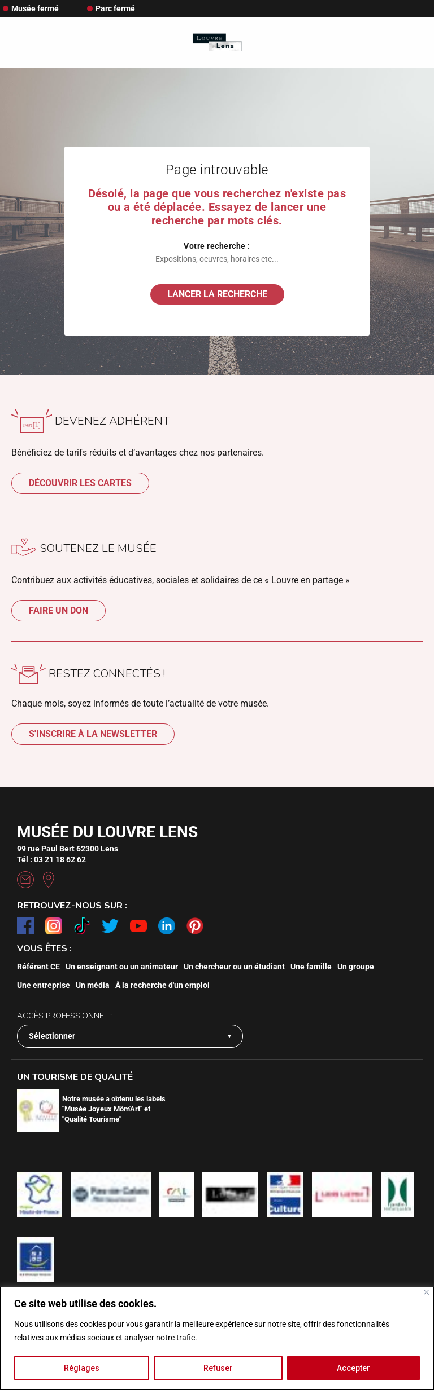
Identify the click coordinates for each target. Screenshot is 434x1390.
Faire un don (58, 610)
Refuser (218, 1368)
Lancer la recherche (217, 294)
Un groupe (355, 966)
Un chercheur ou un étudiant (234, 966)
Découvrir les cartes (80, 483)
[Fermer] (426, 1292)
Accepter (353, 1368)
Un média (93, 985)
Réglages (81, 1368)
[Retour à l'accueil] (217, 42)
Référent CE (38, 966)
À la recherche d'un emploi (162, 985)
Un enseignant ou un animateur (122, 966)
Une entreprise (43, 985)
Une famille (311, 966)
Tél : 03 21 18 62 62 (51, 859)
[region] (217, 1338)
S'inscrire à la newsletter (93, 734)
